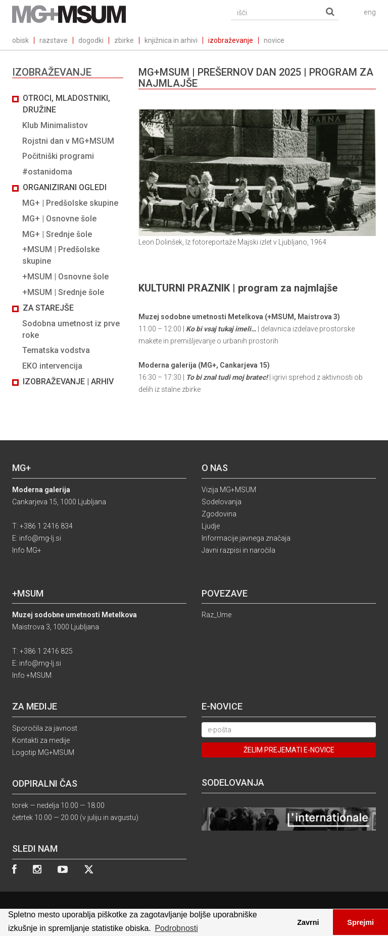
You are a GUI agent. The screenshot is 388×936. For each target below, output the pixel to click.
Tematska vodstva (56, 350)
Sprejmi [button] (360, 922)
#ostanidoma (47, 172)
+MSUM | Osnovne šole (65, 276)
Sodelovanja (221, 502)
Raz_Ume (216, 615)
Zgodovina (219, 514)
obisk (20, 40)
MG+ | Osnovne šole (59, 218)
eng (370, 12)
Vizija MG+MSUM (229, 490)
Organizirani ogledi (65, 187)
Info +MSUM (32, 675)
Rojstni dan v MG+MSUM (68, 141)
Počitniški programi (58, 156)
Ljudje (211, 526)
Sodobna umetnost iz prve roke (71, 329)
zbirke (124, 40)
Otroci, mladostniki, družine (66, 103)
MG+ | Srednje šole (57, 234)
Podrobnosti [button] (176, 928)
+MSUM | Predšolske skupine (61, 255)
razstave (53, 40)
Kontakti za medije (41, 740)
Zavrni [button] (308, 922)
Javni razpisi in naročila (238, 550)
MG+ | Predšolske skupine (70, 203)
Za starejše (48, 308)
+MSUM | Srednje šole (63, 292)
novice (274, 40)
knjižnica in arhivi (171, 40)
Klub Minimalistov (55, 125)
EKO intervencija (52, 366)
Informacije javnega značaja (246, 538)
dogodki (91, 40)
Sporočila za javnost (44, 728)
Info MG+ (26, 550)
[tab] (67, 240)
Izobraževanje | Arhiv (68, 381)
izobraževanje (230, 40)
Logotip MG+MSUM (43, 752)
